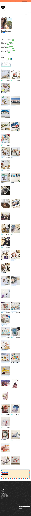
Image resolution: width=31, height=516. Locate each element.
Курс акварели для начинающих (4, 495)
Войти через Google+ (5, 473)
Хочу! (20, 508)
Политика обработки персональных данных (18, 513)
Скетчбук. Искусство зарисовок (4, 496)
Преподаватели (26, 9)
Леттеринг (2, 497)
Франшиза (2, 487)
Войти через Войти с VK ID (5, 472)
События (2, 490)
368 (11, 80)
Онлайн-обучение (4, 9)
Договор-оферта (10, 513)
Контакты (2, 10)
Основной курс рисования (4, 494)
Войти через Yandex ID (5, 474)
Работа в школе (2, 485)
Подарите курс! (2, 498)
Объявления (2, 491)
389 (1, 80)
